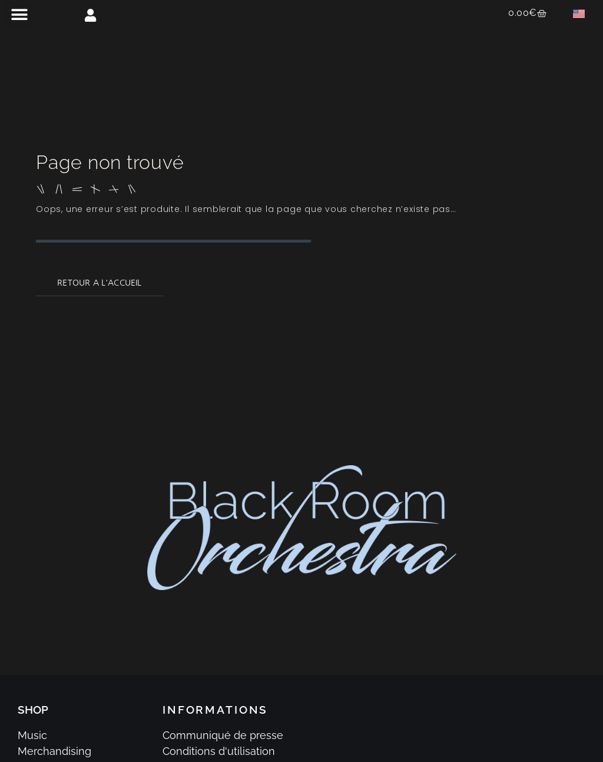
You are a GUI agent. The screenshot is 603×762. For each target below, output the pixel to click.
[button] (19, 14)
